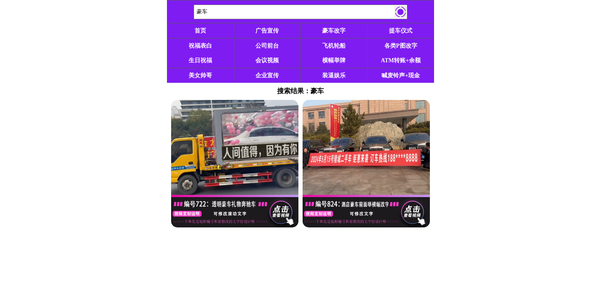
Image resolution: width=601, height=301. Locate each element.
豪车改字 (334, 31)
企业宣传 (267, 75)
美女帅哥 (200, 75)
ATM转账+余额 (401, 60)
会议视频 (267, 60)
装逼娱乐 (334, 75)
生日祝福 (200, 60)
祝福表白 (200, 46)
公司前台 (267, 46)
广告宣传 (267, 31)
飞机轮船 (334, 46)
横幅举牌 (334, 60)
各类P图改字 (400, 46)
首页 (200, 31)
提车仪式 (400, 31)
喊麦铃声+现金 (400, 75)
